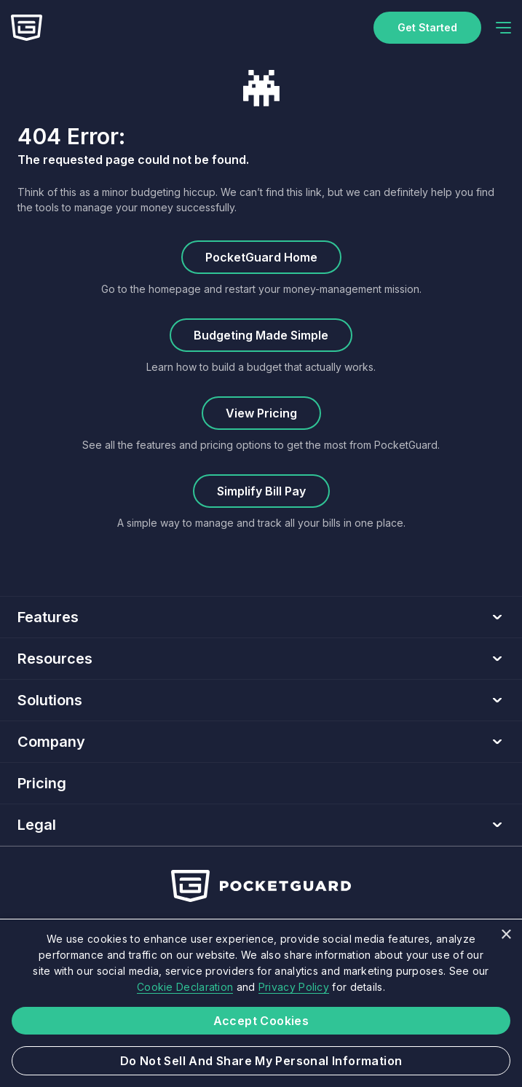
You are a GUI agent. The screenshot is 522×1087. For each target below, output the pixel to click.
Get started (427, 27)
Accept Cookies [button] (261, 1020)
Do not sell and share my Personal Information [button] (261, 1060)
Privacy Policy (293, 987)
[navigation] (503, 28)
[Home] (26, 28)
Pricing (41, 783)
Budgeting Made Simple (261, 335)
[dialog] (261, 1003)
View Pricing (261, 413)
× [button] (505, 935)
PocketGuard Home (261, 257)
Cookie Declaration (185, 987)
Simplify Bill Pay (261, 491)
